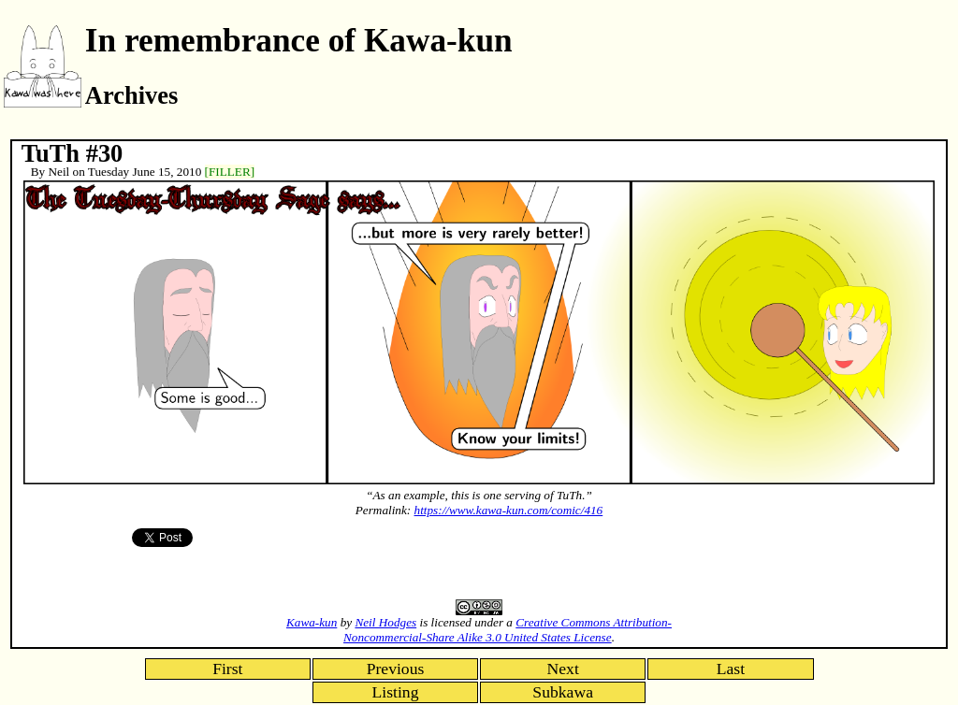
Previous (396, 668)
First (227, 668)
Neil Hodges (385, 622)
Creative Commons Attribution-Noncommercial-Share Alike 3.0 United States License (507, 629)
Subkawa (562, 692)
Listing (395, 692)
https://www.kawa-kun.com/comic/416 (508, 510)
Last (731, 668)
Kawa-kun (311, 622)
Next (563, 668)
